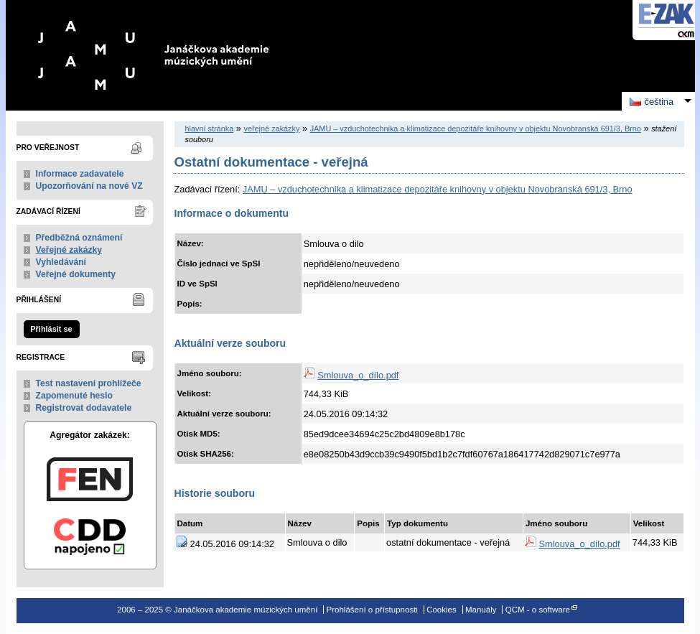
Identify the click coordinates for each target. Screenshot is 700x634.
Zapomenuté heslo (74, 396)
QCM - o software (537, 609)
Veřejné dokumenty (76, 274)
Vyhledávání (61, 262)
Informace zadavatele (80, 174)
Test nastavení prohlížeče (88, 383)
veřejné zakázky (271, 128)
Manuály (481, 609)
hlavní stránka (209, 128)
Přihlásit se (51, 329)
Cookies (441, 609)
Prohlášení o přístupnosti (372, 609)
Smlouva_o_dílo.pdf (357, 375)
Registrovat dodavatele (84, 408)
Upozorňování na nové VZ (89, 186)
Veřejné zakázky (69, 250)
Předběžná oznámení (79, 238)
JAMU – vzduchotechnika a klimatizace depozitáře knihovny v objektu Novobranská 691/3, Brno (475, 128)
